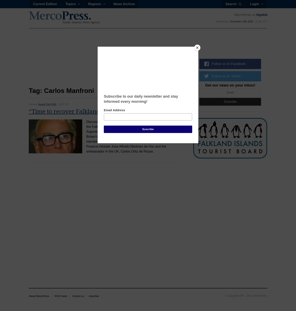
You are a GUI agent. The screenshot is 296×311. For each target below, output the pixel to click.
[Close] (197, 48)
